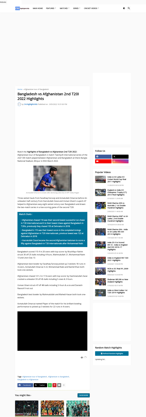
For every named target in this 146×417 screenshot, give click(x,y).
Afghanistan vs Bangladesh (58, 377)
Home (19, 89)
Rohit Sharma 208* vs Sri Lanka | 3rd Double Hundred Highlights (117, 218)
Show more (83, 395)
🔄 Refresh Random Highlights (112, 353)
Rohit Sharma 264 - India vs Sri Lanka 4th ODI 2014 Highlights (117, 231)
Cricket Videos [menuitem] (90, 8)
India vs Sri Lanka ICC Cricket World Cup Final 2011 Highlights (116, 179)
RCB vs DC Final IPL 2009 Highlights (117, 270)
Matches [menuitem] (64, 8)
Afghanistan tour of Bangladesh (36, 89)
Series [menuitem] (75, 8)
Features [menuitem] (50, 8)
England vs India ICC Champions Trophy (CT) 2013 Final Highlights (117, 192)
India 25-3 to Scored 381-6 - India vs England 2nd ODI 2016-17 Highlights (117, 246)
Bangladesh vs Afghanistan (27, 379)
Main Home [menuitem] (38, 8)
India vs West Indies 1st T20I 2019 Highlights (117, 291)
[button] (124, 8)
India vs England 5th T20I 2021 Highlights (117, 259)
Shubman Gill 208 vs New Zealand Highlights (117, 280)
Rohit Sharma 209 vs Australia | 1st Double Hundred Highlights (116, 205)
